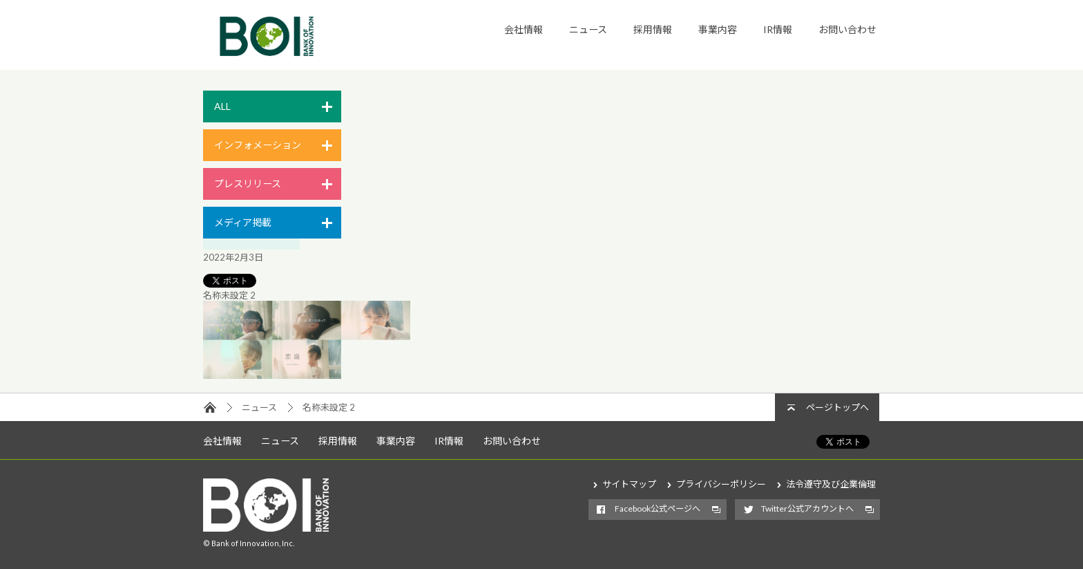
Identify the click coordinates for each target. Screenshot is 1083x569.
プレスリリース (247, 183)
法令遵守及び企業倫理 (831, 483)
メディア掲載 (242, 222)
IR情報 (777, 29)
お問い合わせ (847, 29)
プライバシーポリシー (721, 483)
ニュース (588, 29)
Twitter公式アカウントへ (807, 508)
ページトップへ (837, 407)
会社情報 (523, 29)
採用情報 (652, 29)
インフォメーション (257, 145)
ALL (222, 106)
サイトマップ (629, 483)
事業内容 (717, 29)
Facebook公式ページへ (657, 508)
